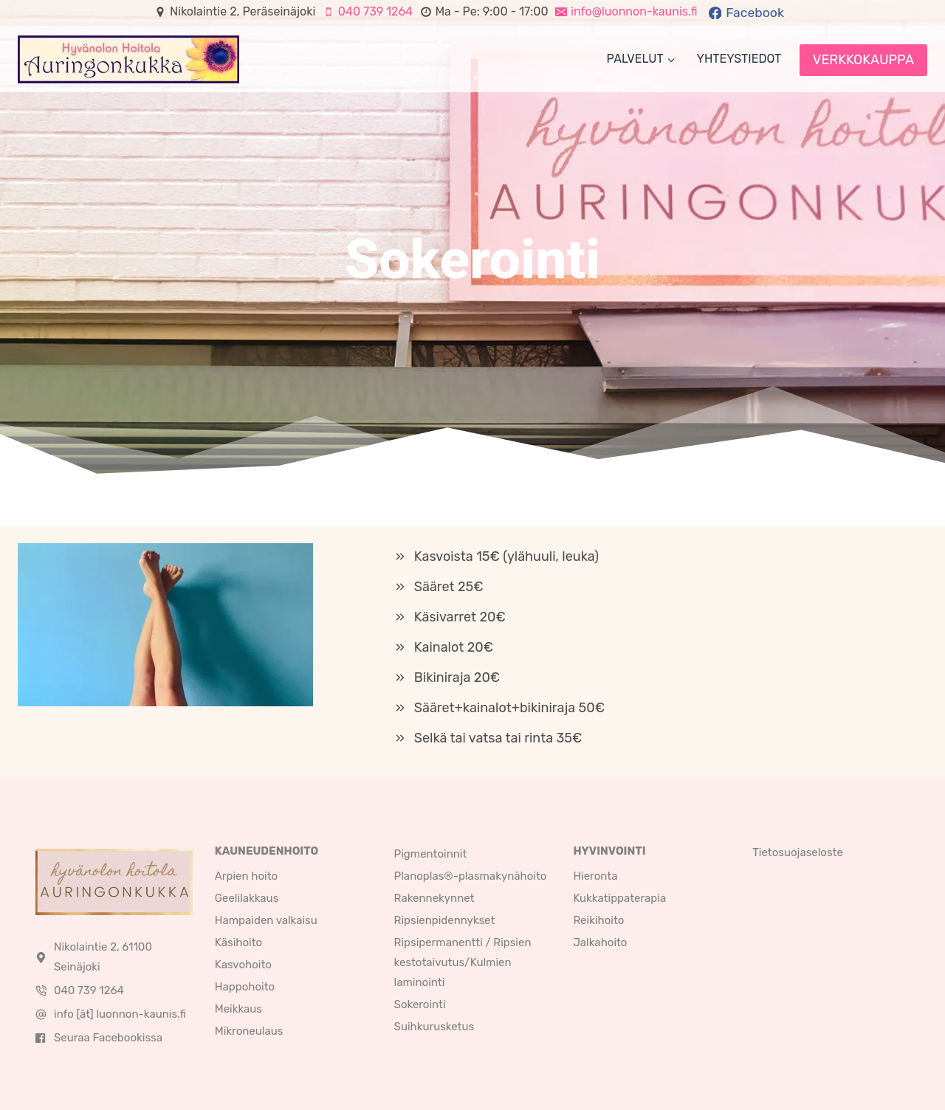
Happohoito (245, 986)
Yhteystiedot (739, 59)
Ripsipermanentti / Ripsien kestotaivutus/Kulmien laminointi (463, 962)
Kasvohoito (243, 964)
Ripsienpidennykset (444, 920)
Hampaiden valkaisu (266, 920)
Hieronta (595, 876)
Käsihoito (238, 942)
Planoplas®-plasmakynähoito (470, 876)
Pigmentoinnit (430, 854)
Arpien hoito (246, 876)
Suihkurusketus (434, 1026)
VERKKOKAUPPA (863, 60)
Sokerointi (420, 1004)
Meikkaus (238, 1009)
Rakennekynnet (434, 898)
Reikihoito (598, 920)
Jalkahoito (600, 942)
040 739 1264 (89, 990)
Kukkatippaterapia (619, 898)
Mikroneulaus (249, 1031)
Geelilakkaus (247, 898)
